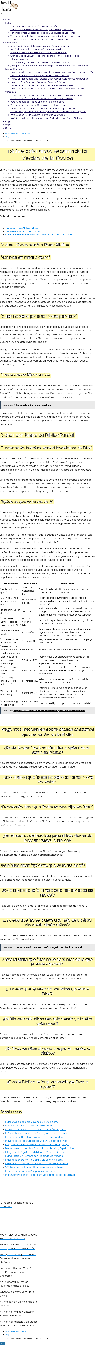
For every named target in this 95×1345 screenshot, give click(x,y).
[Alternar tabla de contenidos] (2, 222)
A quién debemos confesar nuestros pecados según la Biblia (41, 29)
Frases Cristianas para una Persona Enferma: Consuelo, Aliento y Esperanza (49, 78)
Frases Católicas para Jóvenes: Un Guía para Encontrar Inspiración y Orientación (52, 72)
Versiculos (10, 91)
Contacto (10, 128)
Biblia (8, 23)
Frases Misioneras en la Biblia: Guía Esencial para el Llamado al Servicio (47, 88)
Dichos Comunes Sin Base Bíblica (22, 228)
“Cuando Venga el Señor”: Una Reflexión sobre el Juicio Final (41, 62)
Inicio (8, 19)
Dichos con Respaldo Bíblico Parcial (23, 231)
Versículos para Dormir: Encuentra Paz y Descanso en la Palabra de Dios (47, 95)
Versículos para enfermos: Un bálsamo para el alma (37, 101)
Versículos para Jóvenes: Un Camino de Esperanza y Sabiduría (42, 108)
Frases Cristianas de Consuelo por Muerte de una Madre (39, 75)
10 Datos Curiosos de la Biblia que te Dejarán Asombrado (39, 39)
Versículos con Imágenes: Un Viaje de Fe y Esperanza (37, 105)
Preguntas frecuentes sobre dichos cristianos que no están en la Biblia (40, 234)
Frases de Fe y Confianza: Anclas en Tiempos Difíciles (37, 82)
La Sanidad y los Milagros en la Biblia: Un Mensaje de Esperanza (42, 32)
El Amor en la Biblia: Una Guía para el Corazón (34, 26)
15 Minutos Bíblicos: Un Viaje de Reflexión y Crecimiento (38, 52)
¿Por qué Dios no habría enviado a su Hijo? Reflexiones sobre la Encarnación (49, 65)
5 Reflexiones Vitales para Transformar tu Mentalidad (37, 49)
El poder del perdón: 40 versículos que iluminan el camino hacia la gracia (48, 111)
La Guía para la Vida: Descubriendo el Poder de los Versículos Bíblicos (46, 118)
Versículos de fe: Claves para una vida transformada (37, 114)
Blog (7, 121)
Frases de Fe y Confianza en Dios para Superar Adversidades (41, 85)
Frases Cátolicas (13, 68)
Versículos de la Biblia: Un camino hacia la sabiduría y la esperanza (45, 36)
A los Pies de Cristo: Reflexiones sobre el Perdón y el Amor (39, 46)
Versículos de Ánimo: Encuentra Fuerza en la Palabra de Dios (41, 98)
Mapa (8, 124)
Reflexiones (11, 42)
